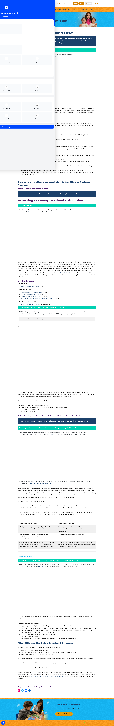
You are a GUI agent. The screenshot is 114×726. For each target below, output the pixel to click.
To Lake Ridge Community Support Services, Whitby (38, 298)
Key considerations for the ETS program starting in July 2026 (42, 319)
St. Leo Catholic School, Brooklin (31, 294)
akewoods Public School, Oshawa (32, 296)
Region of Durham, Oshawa (30, 286)
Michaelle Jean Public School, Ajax (32, 292)
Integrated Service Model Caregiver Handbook (59, 471)
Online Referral (65, 272)
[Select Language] (88, 3)
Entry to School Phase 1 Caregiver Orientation (47, 57)
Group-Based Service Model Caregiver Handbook (60, 194)
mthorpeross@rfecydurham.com (40, 534)
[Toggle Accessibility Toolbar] (3, 722)
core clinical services (39, 716)
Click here (30, 212)
